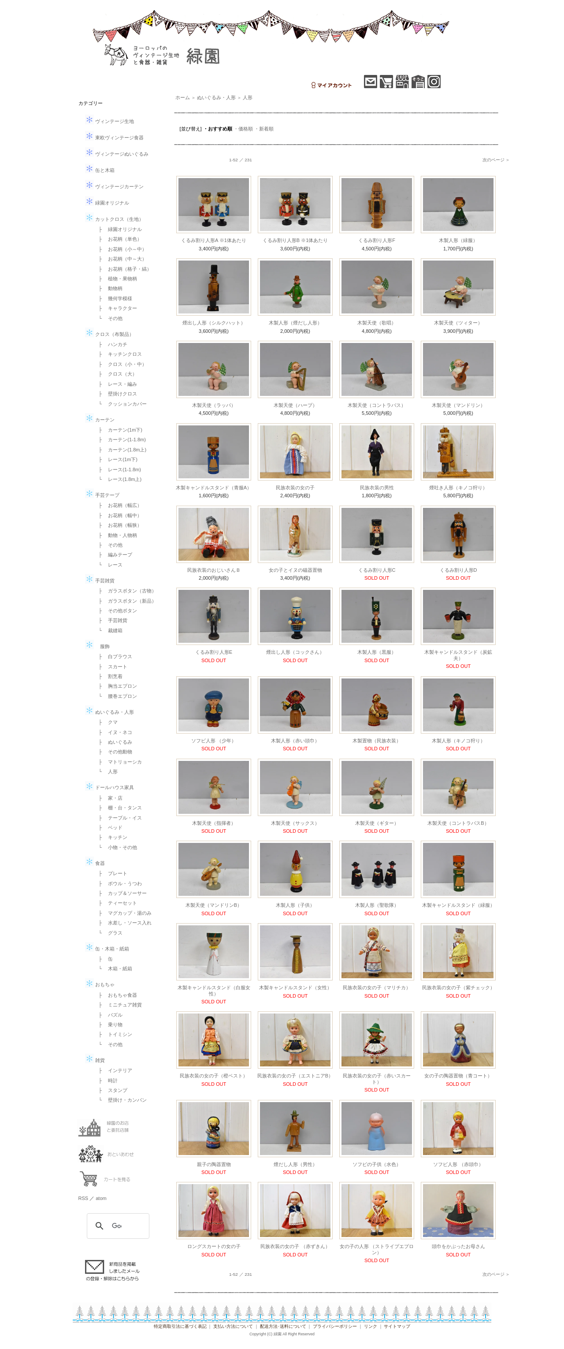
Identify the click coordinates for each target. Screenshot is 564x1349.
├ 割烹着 (108, 676)
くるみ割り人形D (458, 570)
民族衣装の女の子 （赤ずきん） (295, 1246)
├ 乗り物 (108, 1024)
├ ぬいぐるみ (113, 742)
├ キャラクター (115, 308)
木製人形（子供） (295, 905)
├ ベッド (108, 827)
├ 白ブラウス (113, 656)
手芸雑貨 (100, 580)
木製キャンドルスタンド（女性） (295, 987)
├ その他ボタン (115, 610)
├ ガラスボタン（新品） (125, 601)
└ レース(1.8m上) (118, 479)
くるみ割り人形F (376, 240)
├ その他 (108, 545)
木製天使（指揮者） (214, 823)
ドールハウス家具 (109, 787)
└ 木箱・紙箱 (113, 968)
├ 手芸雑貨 (111, 620)
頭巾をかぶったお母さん (458, 1246)
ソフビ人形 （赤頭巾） (458, 1164)
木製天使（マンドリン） (458, 405)
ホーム (182, 97)
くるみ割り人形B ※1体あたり (295, 240)
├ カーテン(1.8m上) (120, 449)
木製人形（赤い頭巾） (295, 740)
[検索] (117, 1226)
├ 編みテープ (113, 554)
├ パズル (108, 1014)
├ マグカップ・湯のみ (123, 913)
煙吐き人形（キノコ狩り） (458, 487)
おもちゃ (100, 984)
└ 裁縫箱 (108, 630)
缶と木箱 (100, 170)
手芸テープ (102, 495)
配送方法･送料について (283, 1326)
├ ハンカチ (111, 344)
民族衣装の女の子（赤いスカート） (377, 1078)
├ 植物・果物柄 (115, 278)
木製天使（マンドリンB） (214, 905)
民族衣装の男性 (377, 487)
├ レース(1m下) (115, 459)
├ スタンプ (111, 1090)
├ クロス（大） (115, 373)
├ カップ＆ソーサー (120, 893)
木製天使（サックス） (295, 823)
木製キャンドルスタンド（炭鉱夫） (458, 654)
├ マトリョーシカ (118, 761)
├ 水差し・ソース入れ (123, 922)
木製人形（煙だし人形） (295, 322)
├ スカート (111, 666)
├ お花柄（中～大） (120, 258)
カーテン (100, 419)
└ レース (108, 564)
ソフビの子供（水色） (376, 1164)
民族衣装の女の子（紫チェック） (458, 987)
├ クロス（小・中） (120, 364)
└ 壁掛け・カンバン (120, 1100)
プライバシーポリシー (335, 1326)
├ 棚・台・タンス (118, 807)
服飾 (97, 646)
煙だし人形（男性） (295, 1164)
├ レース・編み (115, 384)
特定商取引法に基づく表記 (180, 1326)
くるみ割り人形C (377, 570)
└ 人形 (106, 771)
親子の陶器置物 (214, 1164)
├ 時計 (106, 1080)
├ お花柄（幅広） (118, 505)
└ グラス (108, 932)
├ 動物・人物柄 (115, 535)
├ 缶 (103, 958)
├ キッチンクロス (118, 354)
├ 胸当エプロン (115, 686)
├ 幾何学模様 (113, 298)
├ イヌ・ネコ (113, 732)
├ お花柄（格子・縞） (123, 269)
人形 (247, 97)
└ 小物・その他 (115, 847)
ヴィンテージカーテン (114, 186)
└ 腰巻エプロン (115, 696)
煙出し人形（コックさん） (295, 652)
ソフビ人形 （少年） (213, 740)
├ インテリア (113, 1070)
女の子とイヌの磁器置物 (295, 570)
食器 (95, 863)
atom (101, 1198)
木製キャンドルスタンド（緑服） (458, 905)
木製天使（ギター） (377, 823)
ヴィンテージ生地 (109, 121)
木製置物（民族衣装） (376, 740)
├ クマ (106, 722)
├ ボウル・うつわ (118, 883)
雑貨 (95, 1060)
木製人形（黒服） (376, 652)
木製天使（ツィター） (458, 322)
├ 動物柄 (108, 288)
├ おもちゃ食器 (115, 995)
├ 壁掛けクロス (115, 393)
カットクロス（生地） (114, 219)
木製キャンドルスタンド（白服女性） (214, 990)
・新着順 (264, 128)
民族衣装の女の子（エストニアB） (295, 1075)
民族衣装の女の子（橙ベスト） (214, 1075)
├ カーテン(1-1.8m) (120, 439)
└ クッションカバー (120, 403)
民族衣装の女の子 (295, 487)
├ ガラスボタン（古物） (125, 590)
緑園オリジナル (107, 202)
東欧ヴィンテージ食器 (114, 137)
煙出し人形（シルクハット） (213, 322)
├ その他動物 (113, 751)
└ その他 (108, 318)
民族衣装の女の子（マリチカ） (377, 987)
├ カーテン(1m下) (118, 429)
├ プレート (111, 873)
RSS (83, 1198)
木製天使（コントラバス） (377, 405)
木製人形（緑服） (458, 240)
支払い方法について (233, 1326)
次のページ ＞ (496, 159)
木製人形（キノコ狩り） (458, 740)
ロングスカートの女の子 (214, 1246)
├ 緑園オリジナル (118, 229)
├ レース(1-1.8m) (117, 469)
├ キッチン (111, 837)
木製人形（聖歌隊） (377, 905)
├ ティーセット (115, 903)
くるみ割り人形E (213, 652)
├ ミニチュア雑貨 (118, 1004)
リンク (370, 1326)
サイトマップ (397, 1326)
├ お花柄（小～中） (120, 249)
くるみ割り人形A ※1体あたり (213, 240)
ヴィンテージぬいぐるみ (116, 154)
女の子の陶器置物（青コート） (458, 1075)
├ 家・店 (108, 798)
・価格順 (243, 128)
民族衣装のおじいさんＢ (214, 570)
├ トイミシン (113, 1034)
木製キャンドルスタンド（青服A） (214, 487)
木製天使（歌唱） (376, 322)
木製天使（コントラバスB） (458, 823)
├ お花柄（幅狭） (118, 525)
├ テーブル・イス (118, 817)
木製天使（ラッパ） (214, 405)
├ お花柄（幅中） (118, 515)
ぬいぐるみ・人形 (109, 712)
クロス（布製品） (109, 334)
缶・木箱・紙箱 (107, 948)
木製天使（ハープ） (295, 405)
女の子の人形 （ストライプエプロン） (377, 1249)
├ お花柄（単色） (118, 239)
